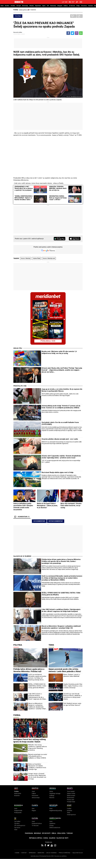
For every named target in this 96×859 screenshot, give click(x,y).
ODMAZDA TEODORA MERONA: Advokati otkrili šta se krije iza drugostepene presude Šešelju (57, 190)
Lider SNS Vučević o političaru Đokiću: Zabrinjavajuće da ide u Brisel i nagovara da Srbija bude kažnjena (61, 610)
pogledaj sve (48, 341)
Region (34, 810)
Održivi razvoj (55, 818)
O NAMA (17, 852)
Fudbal (17, 715)
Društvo (7, 5)
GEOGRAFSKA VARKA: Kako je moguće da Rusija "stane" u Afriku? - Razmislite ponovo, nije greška (58, 199)
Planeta (31, 5)
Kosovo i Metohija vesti (49, 258)
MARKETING (41, 852)
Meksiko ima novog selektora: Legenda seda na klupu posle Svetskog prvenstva (37, 747)
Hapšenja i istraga (54, 793)
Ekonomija (25, 5)
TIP (48, 5)
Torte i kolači (70, 791)
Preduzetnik (17, 812)
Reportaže (38, 5)
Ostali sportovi (71, 814)
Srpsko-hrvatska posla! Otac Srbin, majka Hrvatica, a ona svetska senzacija (72, 686)
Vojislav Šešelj (36, 258)
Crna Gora (84, 5)
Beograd (59, 5)
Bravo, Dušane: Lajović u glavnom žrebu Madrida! (71, 675)
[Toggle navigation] (81, 2)
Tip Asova (17, 827)
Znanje (51, 825)
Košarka (69, 810)
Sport (43, 5)
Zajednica (52, 823)
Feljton (34, 793)
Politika (15, 10)
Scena (45, 838)
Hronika (13, 5)
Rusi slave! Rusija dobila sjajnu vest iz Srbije (57, 472)
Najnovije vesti (62, 838)
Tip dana (16, 823)
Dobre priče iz (24, 10)
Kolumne (33, 10)
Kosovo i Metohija (25, 258)
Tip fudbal (17, 821)
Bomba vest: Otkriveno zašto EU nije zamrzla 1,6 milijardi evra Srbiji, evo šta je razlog (59, 352)
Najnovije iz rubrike (22, 556)
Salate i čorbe (71, 793)
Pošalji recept (71, 801)
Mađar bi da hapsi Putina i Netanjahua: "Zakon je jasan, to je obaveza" (47, 506)
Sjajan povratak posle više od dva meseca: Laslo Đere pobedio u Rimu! (65, 670)
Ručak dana (70, 797)
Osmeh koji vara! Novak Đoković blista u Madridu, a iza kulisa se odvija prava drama (72, 696)
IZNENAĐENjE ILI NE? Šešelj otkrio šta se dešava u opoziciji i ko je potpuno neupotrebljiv (24, 189)
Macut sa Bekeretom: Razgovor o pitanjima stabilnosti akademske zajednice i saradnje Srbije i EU (61, 627)
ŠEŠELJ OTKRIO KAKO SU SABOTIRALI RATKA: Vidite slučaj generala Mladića (61, 594)
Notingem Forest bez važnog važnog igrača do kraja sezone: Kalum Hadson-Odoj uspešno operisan (29, 741)
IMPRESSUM (32, 852)
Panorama (53, 5)
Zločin (51, 791)
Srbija (78, 5)
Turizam (90, 5)
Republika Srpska (35, 838)
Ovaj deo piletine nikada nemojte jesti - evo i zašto (60, 439)
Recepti (19, 5)
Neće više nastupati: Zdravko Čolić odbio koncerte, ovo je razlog (71, 506)
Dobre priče (17, 793)
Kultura (66, 5)
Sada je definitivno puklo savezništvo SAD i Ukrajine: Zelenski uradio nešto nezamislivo (23, 507)
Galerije (52, 838)
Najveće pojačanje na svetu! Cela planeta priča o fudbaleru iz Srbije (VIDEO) (37, 756)
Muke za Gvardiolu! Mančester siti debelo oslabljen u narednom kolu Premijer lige (37, 766)
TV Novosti (35, 825)
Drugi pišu (17, 348)
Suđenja (51, 795)
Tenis (51, 645)
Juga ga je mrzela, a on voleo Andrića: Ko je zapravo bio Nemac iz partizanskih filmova (62, 390)
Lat (63, 2)
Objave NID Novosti (77, 852)
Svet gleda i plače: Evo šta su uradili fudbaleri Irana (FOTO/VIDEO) (60, 423)
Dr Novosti (72, 5)
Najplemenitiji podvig (55, 810)
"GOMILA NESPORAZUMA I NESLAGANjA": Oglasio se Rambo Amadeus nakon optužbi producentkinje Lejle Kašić (24, 199)
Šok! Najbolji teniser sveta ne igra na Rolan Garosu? (72, 704)
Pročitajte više (19, 386)
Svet (33, 808)
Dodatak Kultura (37, 823)
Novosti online (17, 32)
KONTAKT (24, 852)
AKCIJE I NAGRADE (51, 852)
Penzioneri (35, 795)
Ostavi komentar (56, 521)
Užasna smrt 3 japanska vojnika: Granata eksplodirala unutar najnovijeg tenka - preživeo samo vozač (61, 457)
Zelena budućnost (54, 827)
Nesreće (51, 797)
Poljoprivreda (18, 810)
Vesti (2, 5)
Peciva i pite (70, 799)
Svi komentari (39, 521)
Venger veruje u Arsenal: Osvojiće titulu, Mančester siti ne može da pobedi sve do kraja (37, 776)
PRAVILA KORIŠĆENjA (64, 852)
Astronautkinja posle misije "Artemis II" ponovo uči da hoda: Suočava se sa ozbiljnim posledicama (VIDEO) (61, 407)
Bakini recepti (71, 795)
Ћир (66, 2)
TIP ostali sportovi (19, 825)
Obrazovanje (35, 797)
